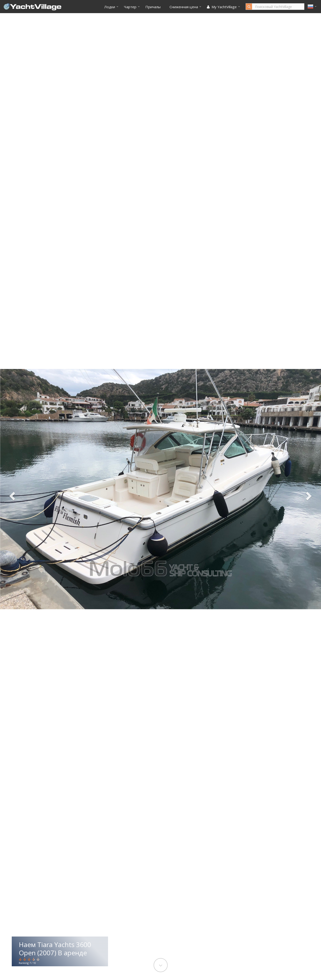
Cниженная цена (184, 6)
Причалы (153, 6)
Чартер (130, 6)
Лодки (109, 6)
